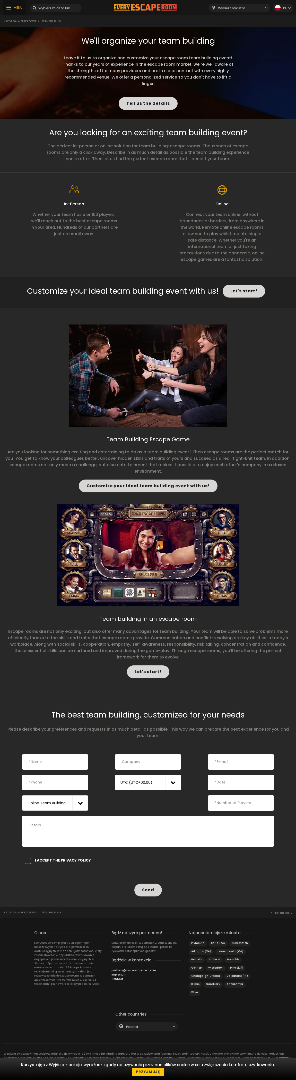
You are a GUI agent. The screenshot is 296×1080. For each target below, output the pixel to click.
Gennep (196, 968)
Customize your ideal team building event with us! (148, 486)
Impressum (118, 975)
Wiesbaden (215, 968)
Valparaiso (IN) (237, 976)
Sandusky (213, 984)
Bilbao (195, 984)
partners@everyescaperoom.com (133, 970)
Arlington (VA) (201, 951)
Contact (117, 979)
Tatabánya (235, 984)
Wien (194, 992)
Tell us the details (148, 103)
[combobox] (239, 8)
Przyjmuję (148, 1071)
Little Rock (218, 943)
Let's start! (243, 291)
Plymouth (197, 943)
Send (148, 890)
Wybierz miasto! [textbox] (231, 8)
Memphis (233, 959)
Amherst (214, 959)
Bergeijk (196, 959)
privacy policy (76, 860)
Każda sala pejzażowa (20, 21)
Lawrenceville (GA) (230, 951)
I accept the (58, 860)
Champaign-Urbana (205, 976)
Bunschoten (240, 943)
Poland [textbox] (132, 1027)
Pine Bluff (236, 968)
